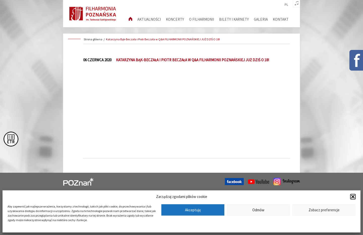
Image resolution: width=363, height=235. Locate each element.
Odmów (258, 210)
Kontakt (281, 19)
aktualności (149, 19)
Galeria (261, 19)
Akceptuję (193, 210)
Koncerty (175, 19)
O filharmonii (201, 19)
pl (286, 5)
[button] (352, 196)
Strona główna (93, 39)
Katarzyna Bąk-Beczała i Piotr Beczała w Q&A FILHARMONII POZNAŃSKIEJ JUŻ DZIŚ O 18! (163, 39)
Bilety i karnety (234, 19)
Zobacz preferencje (324, 210)
